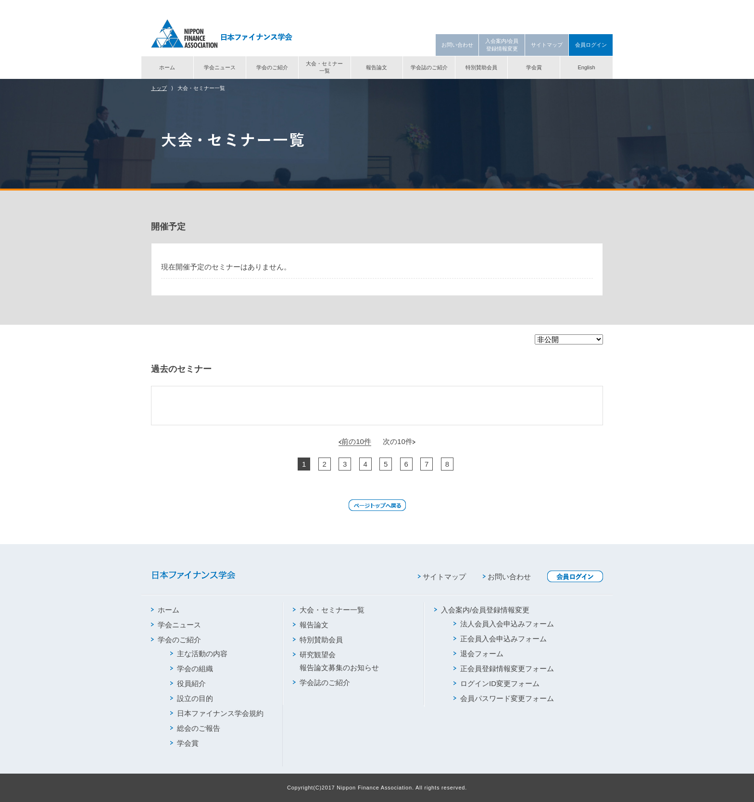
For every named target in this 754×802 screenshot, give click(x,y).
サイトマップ (547, 45)
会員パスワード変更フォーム (503, 698)
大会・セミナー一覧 (324, 67)
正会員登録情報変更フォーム (503, 668)
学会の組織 (191, 668)
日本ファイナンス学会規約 (217, 713)
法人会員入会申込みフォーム (503, 624)
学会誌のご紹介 (429, 67)
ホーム (167, 67)
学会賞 (534, 67)
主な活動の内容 (198, 653)
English (586, 67)
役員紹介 (188, 683)
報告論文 (376, 67)
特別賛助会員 (481, 67)
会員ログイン (591, 45)
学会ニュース (220, 67)
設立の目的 (191, 698)
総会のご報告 (195, 728)
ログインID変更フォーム (496, 683)
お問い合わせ (457, 45)
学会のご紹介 (272, 67)
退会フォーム (478, 653)
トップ (159, 88)
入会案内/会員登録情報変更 (501, 44)
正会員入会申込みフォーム (500, 639)
